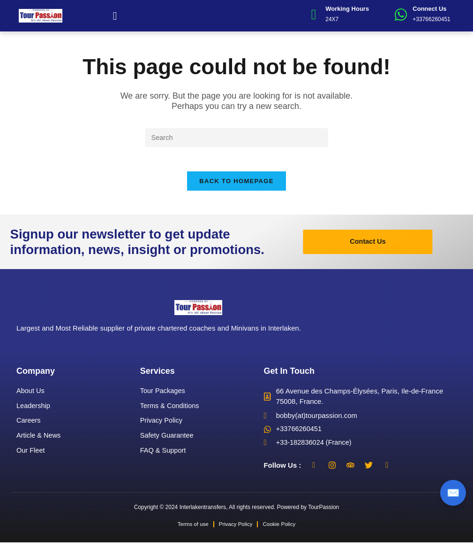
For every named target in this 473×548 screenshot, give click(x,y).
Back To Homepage (236, 185)
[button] (115, 16)
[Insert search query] (236, 137)
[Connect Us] (401, 15)
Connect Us (429, 8)
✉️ (453, 492)
